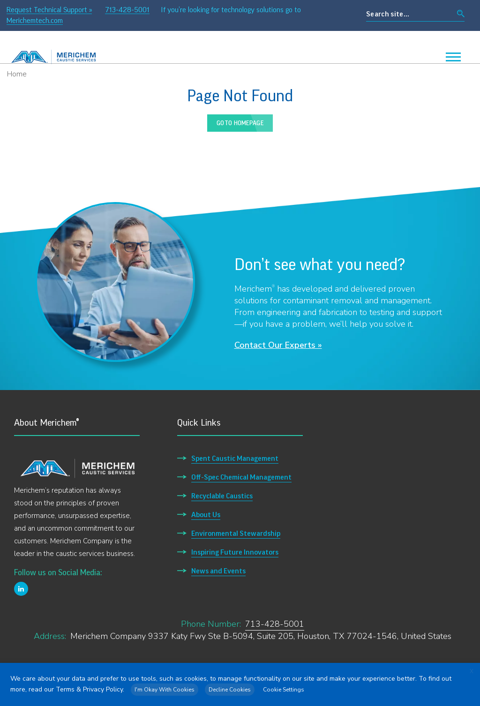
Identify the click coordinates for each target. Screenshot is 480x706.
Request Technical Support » (49, 10)
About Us (205, 514)
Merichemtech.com (35, 20)
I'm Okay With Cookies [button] (165, 689)
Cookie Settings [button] (283, 689)
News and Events (218, 571)
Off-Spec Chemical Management (241, 477)
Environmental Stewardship (235, 533)
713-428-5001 (127, 10)
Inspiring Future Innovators (234, 552)
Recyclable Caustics (222, 496)
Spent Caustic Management (234, 458)
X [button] (471, 671)
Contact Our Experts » (278, 345)
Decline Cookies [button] (230, 689)
